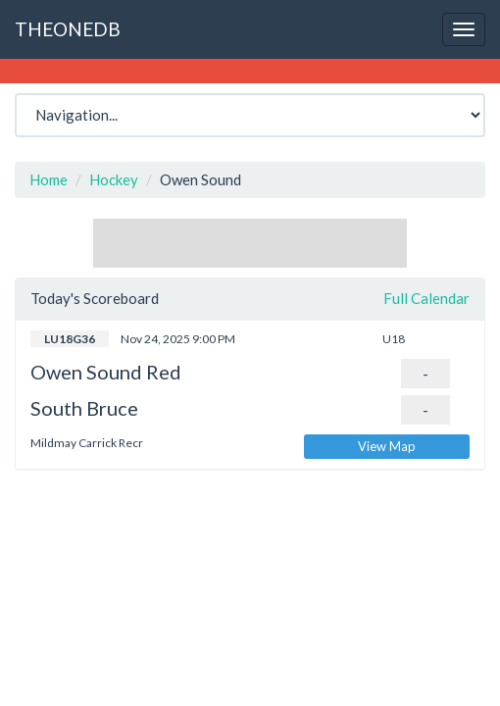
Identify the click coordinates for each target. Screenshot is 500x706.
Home (48, 179)
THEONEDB (68, 29)
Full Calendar (426, 298)
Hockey (113, 179)
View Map (387, 446)
